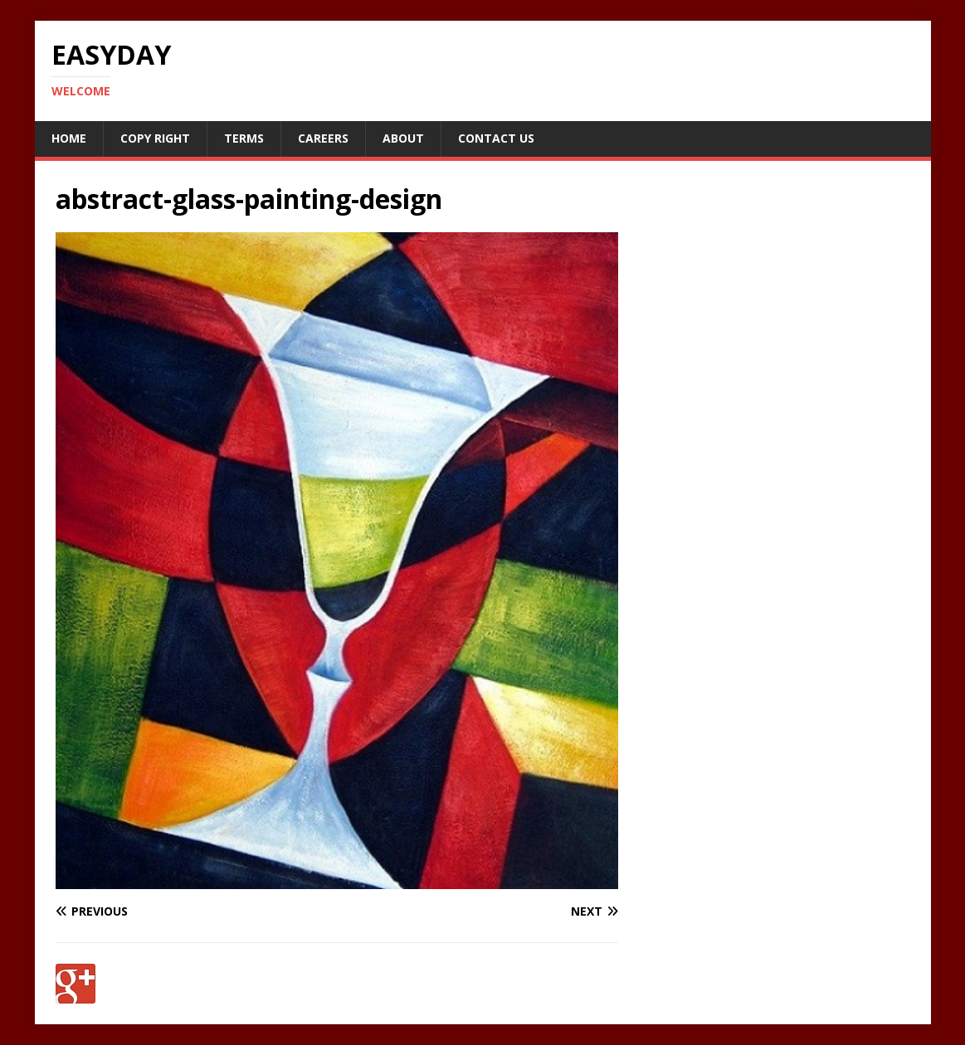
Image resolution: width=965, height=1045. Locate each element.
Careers (323, 138)
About (403, 138)
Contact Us (496, 138)
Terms (244, 138)
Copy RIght (155, 138)
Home (68, 138)
